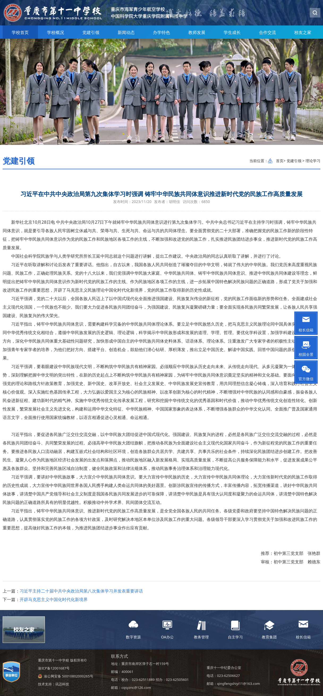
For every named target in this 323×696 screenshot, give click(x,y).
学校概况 (55, 32)
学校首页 (20, 32)
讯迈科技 (62, 684)
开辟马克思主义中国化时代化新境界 (54, 599)
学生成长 (232, 32)
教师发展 (196, 32)
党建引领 (90, 32)
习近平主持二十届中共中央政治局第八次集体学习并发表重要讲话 (81, 591)
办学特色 (161, 32)
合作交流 (267, 32)
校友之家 (302, 32)
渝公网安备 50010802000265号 (68, 676)
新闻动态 (126, 32)
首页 (279, 160)
